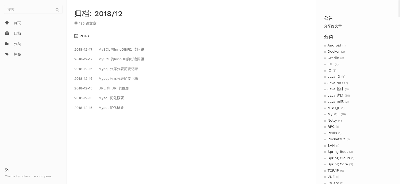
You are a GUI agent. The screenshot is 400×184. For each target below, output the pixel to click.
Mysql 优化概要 (99, 98)
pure (47, 176)
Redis (332, 133)
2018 (81, 35)
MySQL (334, 114)
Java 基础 (336, 89)
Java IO (334, 76)
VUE (331, 177)
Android (334, 45)
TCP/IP (333, 170)
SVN (331, 145)
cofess (26, 176)
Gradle (333, 58)
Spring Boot (338, 152)
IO (329, 70)
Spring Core (338, 164)
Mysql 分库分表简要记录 (106, 69)
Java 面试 (336, 101)
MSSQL (334, 108)
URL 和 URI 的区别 (101, 88)
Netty (332, 120)
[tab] (191, 36)
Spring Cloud (339, 158)
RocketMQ (336, 139)
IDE (330, 64)
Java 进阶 (336, 95)
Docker (334, 51)
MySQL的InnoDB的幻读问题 (109, 49)
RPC (331, 126)
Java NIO (335, 83)
